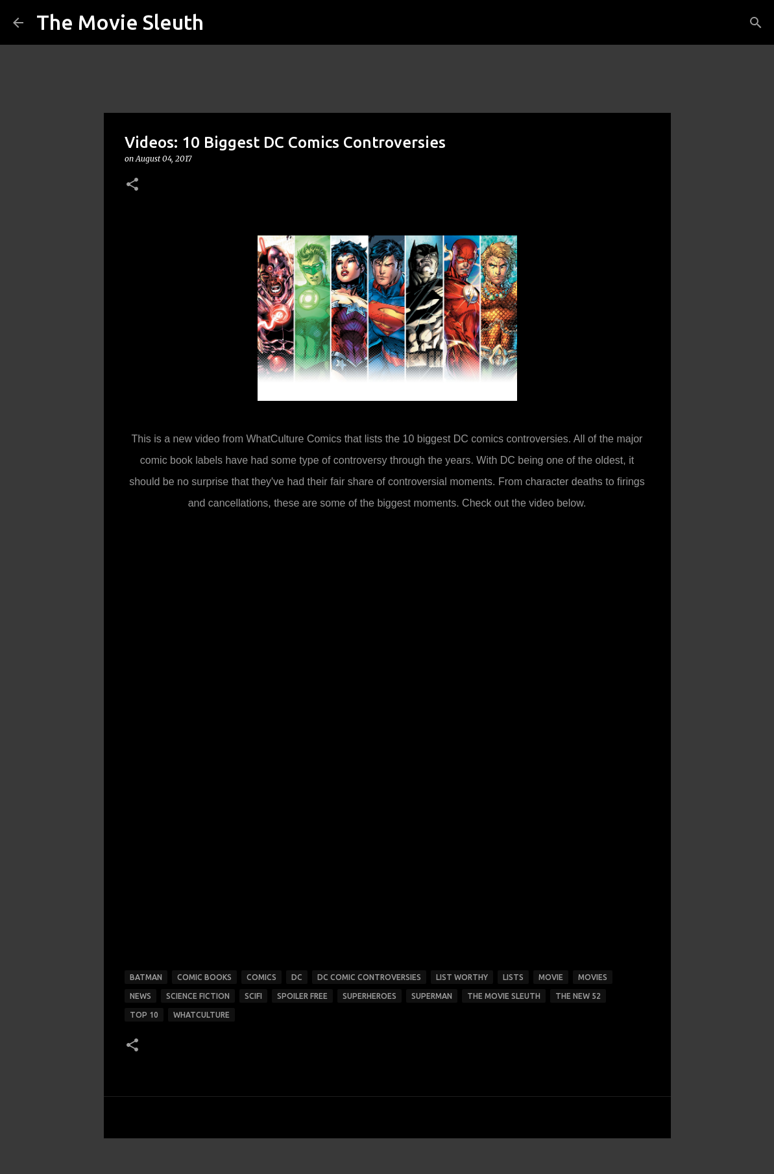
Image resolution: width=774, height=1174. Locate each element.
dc (296, 977)
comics (261, 977)
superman (431, 996)
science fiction (198, 996)
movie (550, 977)
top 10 (144, 1015)
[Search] (756, 22)
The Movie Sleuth (120, 22)
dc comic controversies (369, 977)
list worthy (462, 977)
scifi (253, 996)
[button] (132, 185)
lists (513, 977)
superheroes (369, 996)
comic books (204, 977)
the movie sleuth (503, 996)
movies (592, 977)
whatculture (201, 1015)
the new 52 (578, 996)
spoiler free (302, 996)
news (140, 996)
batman (146, 977)
